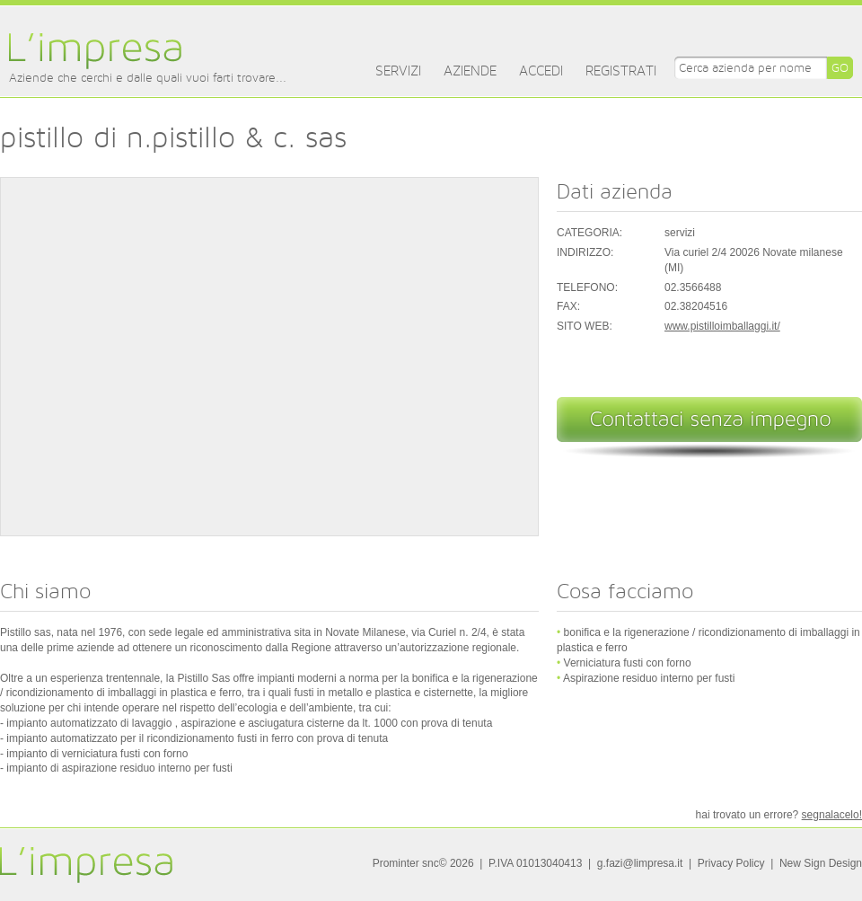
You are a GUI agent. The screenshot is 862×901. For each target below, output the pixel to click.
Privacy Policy (731, 863)
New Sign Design (820, 863)
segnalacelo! (832, 814)
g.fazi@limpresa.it (640, 863)
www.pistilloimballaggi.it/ (722, 326)
